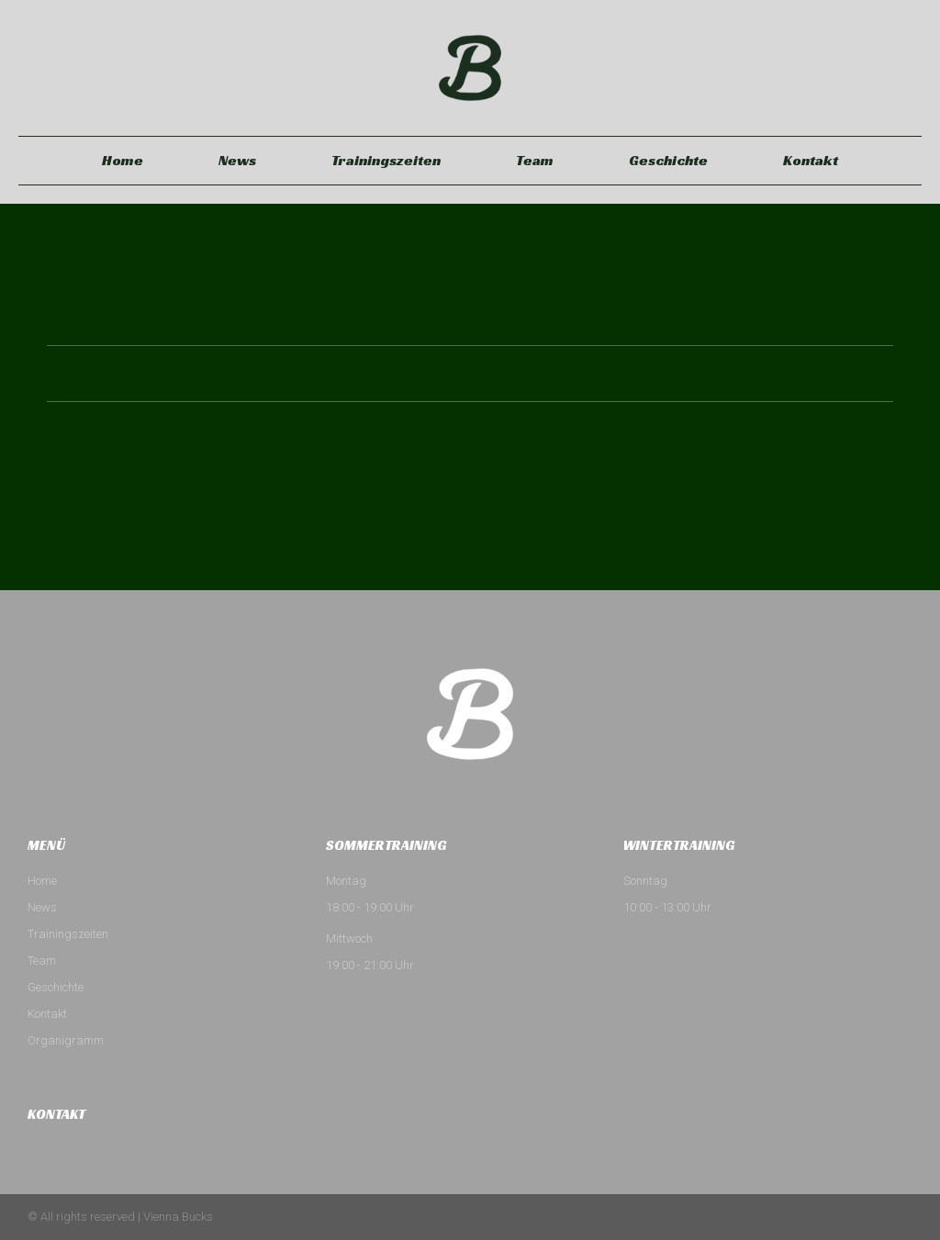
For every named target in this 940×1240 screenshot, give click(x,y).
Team (535, 160)
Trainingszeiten (386, 160)
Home (122, 160)
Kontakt (810, 160)
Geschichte (668, 160)
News (237, 160)
